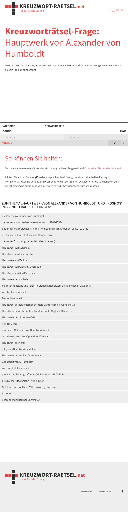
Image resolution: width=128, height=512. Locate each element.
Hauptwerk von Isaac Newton (18, 254)
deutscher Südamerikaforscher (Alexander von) (28, 235)
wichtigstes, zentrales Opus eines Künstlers (26, 336)
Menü (117, 10)
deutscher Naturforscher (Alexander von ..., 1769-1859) (32, 222)
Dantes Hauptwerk (12, 298)
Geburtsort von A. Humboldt (17, 362)
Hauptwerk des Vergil (13, 343)
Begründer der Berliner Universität (21, 400)
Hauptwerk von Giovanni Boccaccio (21, 266)
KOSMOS (7, 143)
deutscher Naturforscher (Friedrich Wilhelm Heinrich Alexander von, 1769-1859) (45, 228)
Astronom (7, 393)
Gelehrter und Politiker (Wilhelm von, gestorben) (29, 387)
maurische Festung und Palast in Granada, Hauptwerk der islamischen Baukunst (46, 285)
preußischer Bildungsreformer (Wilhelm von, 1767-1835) (33, 374)
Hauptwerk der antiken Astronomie (21, 355)
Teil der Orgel (9, 323)
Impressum (105, 491)
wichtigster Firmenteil (14, 292)
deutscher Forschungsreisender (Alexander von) (28, 241)
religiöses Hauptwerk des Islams (20, 349)
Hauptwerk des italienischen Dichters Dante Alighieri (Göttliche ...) (38, 304)
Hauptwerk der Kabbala (15, 279)
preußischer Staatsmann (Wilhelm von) (23, 381)
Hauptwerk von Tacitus (14, 260)
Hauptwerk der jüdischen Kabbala (21, 317)
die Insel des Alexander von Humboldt (23, 216)
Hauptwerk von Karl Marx (16, 247)
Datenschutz (88, 491)
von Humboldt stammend (16, 368)
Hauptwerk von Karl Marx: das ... (19, 273)
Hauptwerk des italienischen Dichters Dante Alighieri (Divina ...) (37, 311)
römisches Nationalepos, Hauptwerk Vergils (26, 330)
